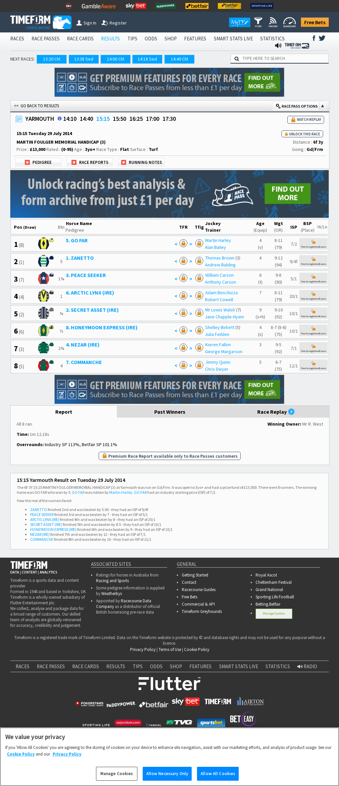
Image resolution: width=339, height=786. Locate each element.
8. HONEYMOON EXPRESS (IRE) (102, 327)
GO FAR (78, 492)
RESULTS (110, 38)
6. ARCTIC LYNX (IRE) (90, 292)
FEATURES (195, 38)
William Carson (219, 275)
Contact (189, 582)
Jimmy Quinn (217, 362)
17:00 (152, 118)
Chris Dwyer (216, 369)
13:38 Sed (83, 59)
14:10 (69, 118)
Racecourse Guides (199, 589)
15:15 (103, 118)
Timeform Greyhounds (202, 611)
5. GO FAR (77, 240)
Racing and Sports (112, 580)
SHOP (171, 38)
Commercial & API (198, 604)
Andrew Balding (220, 265)
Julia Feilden (217, 334)
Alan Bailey (215, 247)
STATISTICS (272, 38)
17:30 (169, 118)
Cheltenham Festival (274, 582)
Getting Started (195, 575)
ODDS (151, 38)
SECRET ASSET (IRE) (46, 524)
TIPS (132, 38)
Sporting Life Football (275, 597)
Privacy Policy (143, 649)
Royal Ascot (266, 575)
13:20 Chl (51, 59)
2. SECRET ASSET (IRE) (92, 309)
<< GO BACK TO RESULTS (36, 106)
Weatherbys (111, 593)
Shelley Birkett (219, 327)
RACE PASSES (45, 38)
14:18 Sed (147, 59)
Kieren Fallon (218, 344)
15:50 (119, 118)
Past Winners (169, 411)
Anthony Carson (220, 282)
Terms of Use (170, 649)
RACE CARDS (80, 38)
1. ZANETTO (80, 257)
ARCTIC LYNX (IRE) (44, 519)
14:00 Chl (115, 59)
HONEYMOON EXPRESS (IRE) (53, 529)
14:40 (86, 118)
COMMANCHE (41, 539)
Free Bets (314, 22)
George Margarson (223, 351)
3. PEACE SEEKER (86, 275)
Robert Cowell (219, 299)
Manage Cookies (274, 613)
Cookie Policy (196, 649)
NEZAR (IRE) (40, 534)
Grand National (269, 589)
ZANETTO (38, 509)
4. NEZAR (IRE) (83, 344)
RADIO (307, 666)
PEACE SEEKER (42, 514)
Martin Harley (218, 240)
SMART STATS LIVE (233, 38)
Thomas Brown (219, 258)
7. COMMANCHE (84, 362)
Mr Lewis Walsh (220, 310)
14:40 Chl (179, 59)
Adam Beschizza (221, 293)
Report (63, 411)
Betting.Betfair (268, 604)
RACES (17, 38)
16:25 (136, 118)
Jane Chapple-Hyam (224, 317)
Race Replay (276, 411)
